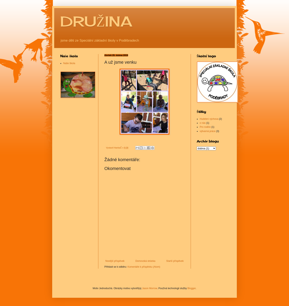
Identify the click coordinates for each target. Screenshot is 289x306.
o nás (203, 123)
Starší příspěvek (175, 261)
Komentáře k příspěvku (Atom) (143, 266)
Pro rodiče (205, 127)
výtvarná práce (208, 131)
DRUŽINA (96, 21)
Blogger (191, 288)
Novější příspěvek (114, 261)
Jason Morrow (149, 288)
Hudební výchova (209, 119)
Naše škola (69, 63)
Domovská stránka (145, 261)
